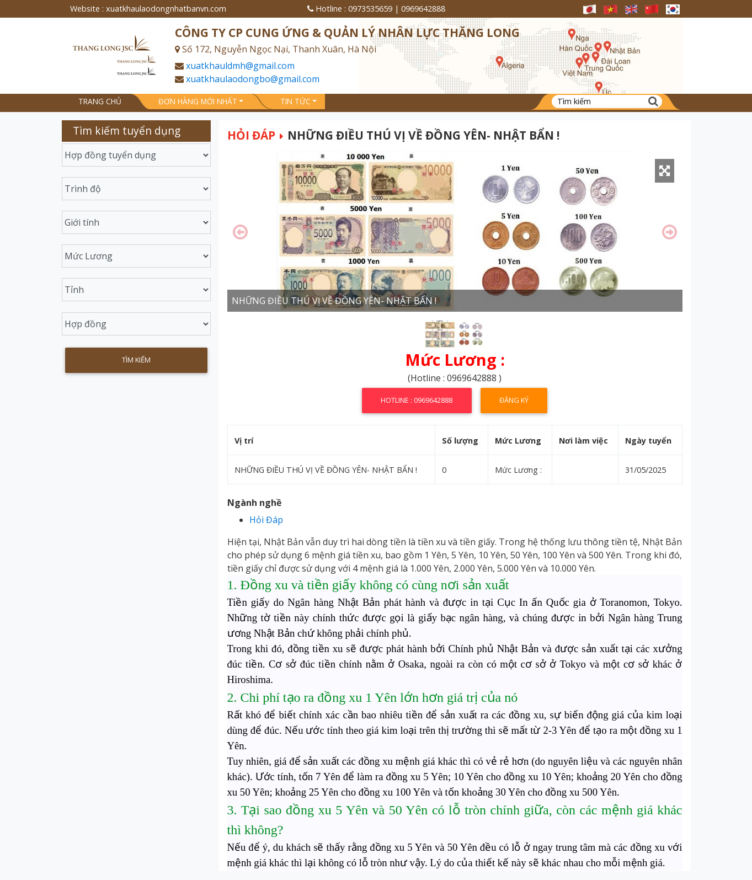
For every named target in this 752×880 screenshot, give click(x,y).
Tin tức (295, 101)
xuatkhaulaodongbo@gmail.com (252, 79)
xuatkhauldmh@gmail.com (240, 66)
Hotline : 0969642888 (416, 400)
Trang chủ (99, 101)
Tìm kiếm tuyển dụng (126, 130)
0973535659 (370, 8)
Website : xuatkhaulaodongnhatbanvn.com (148, 8)
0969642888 (423, 8)
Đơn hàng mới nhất (197, 101)
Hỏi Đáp (251, 135)
